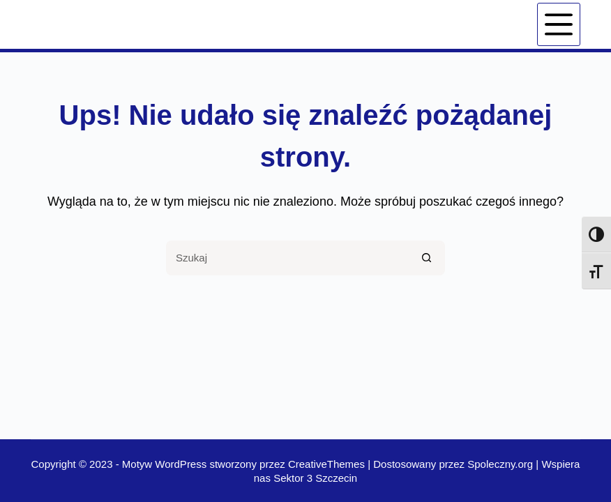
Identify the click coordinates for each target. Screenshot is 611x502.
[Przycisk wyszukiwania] (427, 258)
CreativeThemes (326, 464)
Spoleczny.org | (504, 464)
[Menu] (558, 24)
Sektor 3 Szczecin (315, 478)
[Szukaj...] (288, 258)
